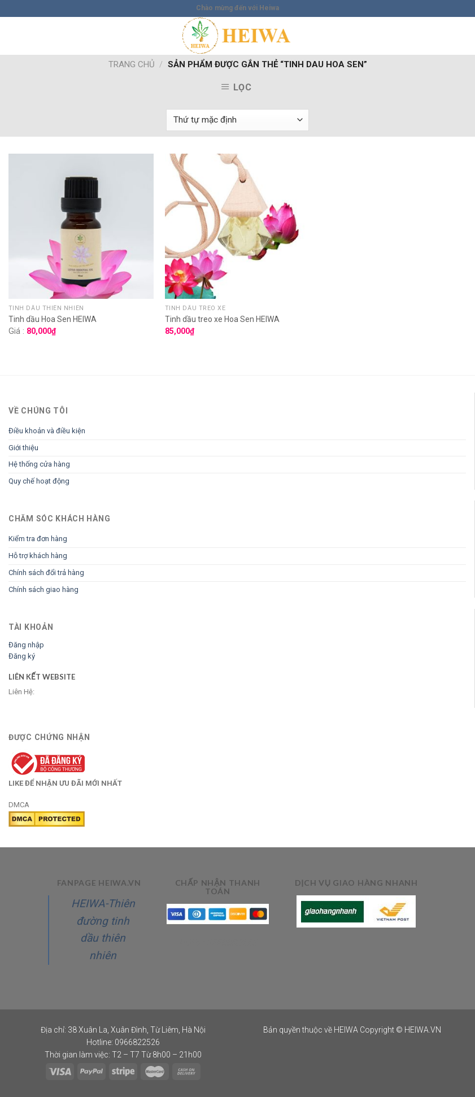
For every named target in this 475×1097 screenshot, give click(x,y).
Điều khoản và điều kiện (46, 430)
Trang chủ (131, 64)
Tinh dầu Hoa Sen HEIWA (52, 319)
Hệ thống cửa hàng (39, 464)
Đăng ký (21, 656)
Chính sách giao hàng (43, 589)
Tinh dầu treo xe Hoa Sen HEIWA (222, 319)
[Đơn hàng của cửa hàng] (237, 120)
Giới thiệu (23, 447)
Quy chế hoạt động (38, 481)
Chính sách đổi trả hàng (46, 572)
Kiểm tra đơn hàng (37, 538)
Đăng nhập (26, 645)
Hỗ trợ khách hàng (37, 555)
